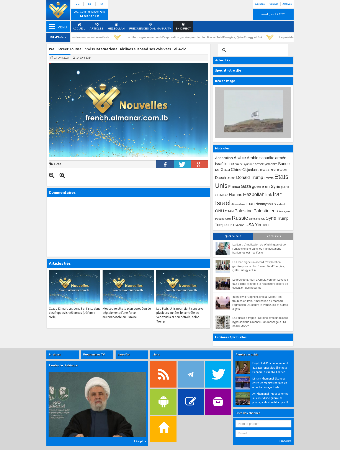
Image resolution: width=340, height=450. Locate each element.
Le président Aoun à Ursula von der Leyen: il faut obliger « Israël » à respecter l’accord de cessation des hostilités (260, 283)
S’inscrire (285, 441)
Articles (96, 26)
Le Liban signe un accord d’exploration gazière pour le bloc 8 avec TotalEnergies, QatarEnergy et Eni (195, 37)
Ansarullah (224, 158)
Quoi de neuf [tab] (233, 236)
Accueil (79, 26)
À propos (260, 4)
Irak (268, 194)
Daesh (231, 178)
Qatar (228, 219)
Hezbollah (116, 26)
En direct (55, 354)
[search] (252, 50)
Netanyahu (264, 204)
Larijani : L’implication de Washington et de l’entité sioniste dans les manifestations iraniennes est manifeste (259, 248)
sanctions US (257, 218)
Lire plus (140, 441)
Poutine (220, 218)
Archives (287, 4)
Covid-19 (282, 170)
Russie (240, 218)
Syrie (271, 218)
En (89, 4)
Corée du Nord (268, 170)
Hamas (235, 194)
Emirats (269, 178)
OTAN (229, 211)
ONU (219, 211)
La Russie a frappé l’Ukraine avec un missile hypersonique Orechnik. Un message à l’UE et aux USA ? (260, 321)
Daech (220, 177)
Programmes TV (94, 354)
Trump (283, 218)
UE (230, 225)
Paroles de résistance (63, 365)
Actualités (222, 60)
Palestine (243, 210)
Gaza (246, 186)
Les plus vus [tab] (273, 236)
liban (250, 203)
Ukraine (239, 225)
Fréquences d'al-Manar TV (150, 26)
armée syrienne (244, 164)
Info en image (225, 81)
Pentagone (284, 211)
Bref (57, 164)
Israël (223, 202)
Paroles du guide (246, 354)
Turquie (221, 225)
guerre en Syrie (266, 186)
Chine (236, 169)
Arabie (240, 157)
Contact (274, 4)
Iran (278, 194)
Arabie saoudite (260, 157)
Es (101, 4)
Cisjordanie (250, 170)
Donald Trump (249, 177)
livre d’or (124, 354)
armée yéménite (266, 164)
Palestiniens (265, 210)
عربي (77, 4)
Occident (279, 204)
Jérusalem (238, 204)
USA (249, 225)
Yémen (262, 224)
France (234, 186)
